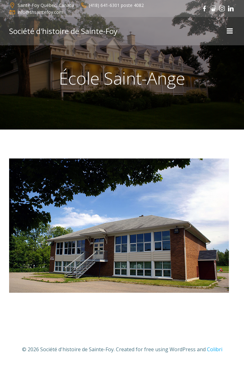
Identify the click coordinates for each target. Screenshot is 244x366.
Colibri (214, 349)
